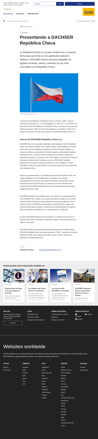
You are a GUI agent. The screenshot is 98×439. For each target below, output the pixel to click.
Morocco (6, 367)
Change (80, 4)
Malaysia (44, 386)
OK (60, 4)
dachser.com (55, 356)
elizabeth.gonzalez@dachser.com (50, 250)
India (43, 375)
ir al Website (7, 9)
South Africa (7, 370)
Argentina (25, 367)
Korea (43, 384)
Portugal (63, 409)
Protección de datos (33, 317)
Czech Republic (65, 373)
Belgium (63, 370)
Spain (62, 417)
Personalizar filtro (26, 26)
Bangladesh (45, 367)
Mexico (24, 378)
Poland (63, 406)
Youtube (88, 314)
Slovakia (63, 414)
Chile (24, 375)
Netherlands (64, 400)
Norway (63, 403)
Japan (43, 381)
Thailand (44, 395)
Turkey (63, 425)
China (43, 370)
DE (73, 398)
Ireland (63, 392)
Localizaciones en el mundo (59, 314)
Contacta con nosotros (58, 320)
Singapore (45, 389)
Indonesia (45, 378)
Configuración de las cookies (36, 320)
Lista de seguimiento (84, 21)
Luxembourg (64, 398)
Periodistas (34, 14)
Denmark (63, 375)
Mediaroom (8, 14)
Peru (23, 381)
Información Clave (32, 314)
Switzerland (64, 423)
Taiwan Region (46, 392)
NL (70, 370)
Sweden (63, 420)
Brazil (24, 370)
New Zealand (84, 370)
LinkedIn (79, 319)
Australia (82, 367)
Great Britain (64, 386)
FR (67, 370)
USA (23, 384)
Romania (63, 412)
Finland (63, 378)
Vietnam (44, 398)
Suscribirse (13, 323)
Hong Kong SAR (47, 373)
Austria (63, 367)
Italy (62, 395)
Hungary (63, 389)
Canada (24, 373)
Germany (63, 384)
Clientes (21, 14)
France (63, 381)
